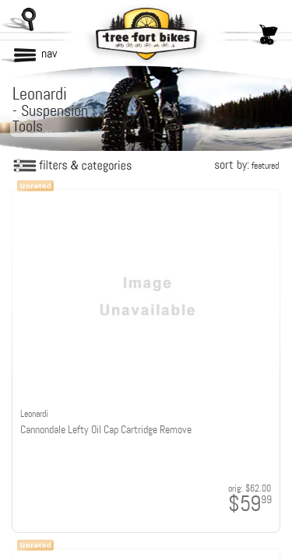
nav (49, 53)
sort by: (246, 164)
